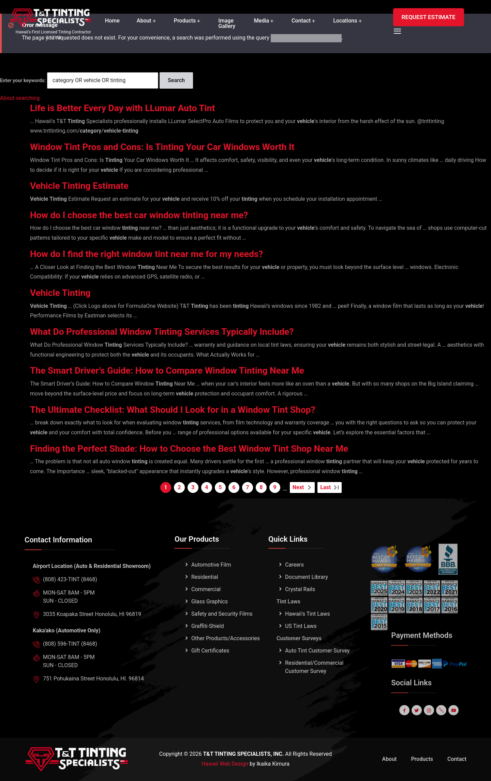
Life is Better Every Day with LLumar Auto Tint (128, 108)
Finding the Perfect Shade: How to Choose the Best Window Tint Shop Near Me (199, 448)
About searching (20, 98)
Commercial (206, 610)
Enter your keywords (22, 80)
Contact (301, 21)
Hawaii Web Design (225, 764)
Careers (294, 586)
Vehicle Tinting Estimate (82, 185)
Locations (345, 21)
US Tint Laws (301, 647)
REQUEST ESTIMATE (429, 17)
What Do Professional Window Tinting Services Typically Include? (170, 331)
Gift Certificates (210, 672)
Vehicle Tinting (62, 292)
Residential (204, 598)
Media (261, 21)
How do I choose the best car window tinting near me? (145, 215)
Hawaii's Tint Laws (307, 635)
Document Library (306, 598)
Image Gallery (226, 23)
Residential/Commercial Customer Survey (314, 688)
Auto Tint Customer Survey (317, 672)
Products (185, 21)
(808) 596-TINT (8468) (70, 665)
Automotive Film (211, 586)
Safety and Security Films (222, 635)
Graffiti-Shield (207, 647)
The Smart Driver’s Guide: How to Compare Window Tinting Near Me (175, 370)
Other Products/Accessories (225, 659)
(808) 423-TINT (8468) (70, 600)
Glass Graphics (209, 622)
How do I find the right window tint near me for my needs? (153, 253)
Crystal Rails (300, 610)
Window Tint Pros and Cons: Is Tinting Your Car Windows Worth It (170, 146)
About (144, 21)
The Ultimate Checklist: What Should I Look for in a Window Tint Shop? (181, 409)
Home (112, 21)
